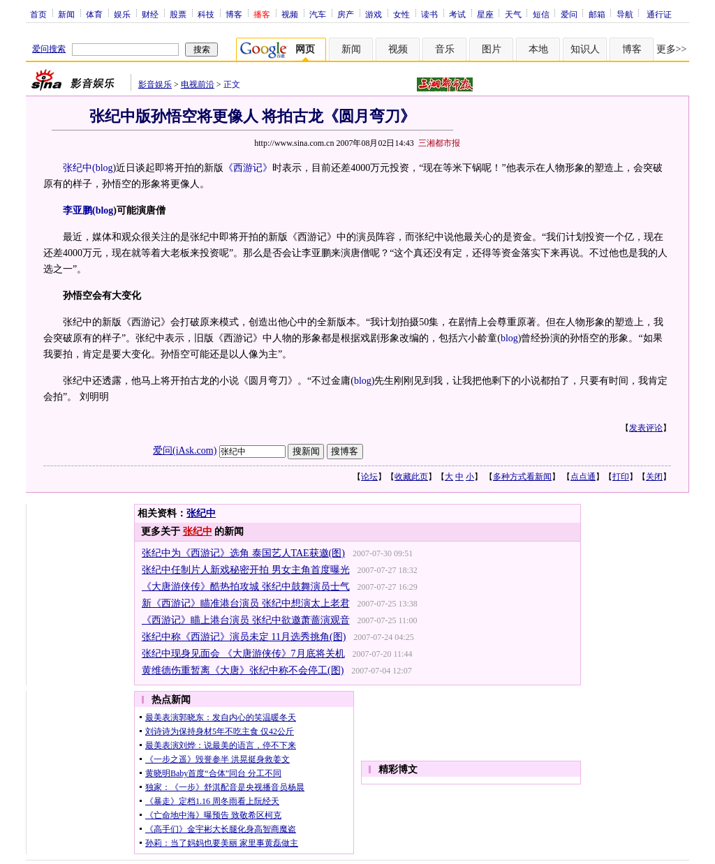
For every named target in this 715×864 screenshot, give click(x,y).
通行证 (659, 14)
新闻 (66, 14)
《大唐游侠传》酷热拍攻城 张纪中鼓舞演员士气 (246, 586)
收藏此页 (411, 477)
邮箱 (597, 14)
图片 (491, 49)
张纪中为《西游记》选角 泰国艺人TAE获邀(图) (243, 553)
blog (104, 168)
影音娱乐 (155, 84)
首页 (38, 14)
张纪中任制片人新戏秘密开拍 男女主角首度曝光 (246, 570)
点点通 (583, 477)
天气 (513, 14)
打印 (620, 477)
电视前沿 (197, 84)
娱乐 (122, 14)
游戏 (373, 14)
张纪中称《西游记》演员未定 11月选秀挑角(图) (244, 637)
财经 (150, 14)
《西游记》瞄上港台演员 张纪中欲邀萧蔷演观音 (246, 620)
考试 (457, 14)
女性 (401, 14)
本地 (538, 49)
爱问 (569, 14)
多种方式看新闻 (522, 477)
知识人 (585, 49)
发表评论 (646, 428)
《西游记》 (247, 168)
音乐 (445, 49)
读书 (429, 14)
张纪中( (79, 168)
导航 (625, 14)
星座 (485, 14)
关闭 (654, 477)
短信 (541, 14)
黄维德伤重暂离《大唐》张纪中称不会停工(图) (243, 670)
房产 (345, 14)
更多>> (671, 49)
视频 (289, 14)
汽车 (317, 14)
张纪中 (201, 513)
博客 (234, 14)
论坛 (369, 477)
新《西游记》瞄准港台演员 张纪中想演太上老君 (246, 603)
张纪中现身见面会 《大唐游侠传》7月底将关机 (243, 653)
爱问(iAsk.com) (184, 450)
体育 (94, 14)
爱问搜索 (49, 49)
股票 (178, 14)
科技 (206, 14)
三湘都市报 (439, 143)
